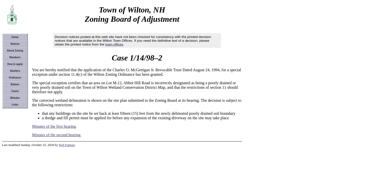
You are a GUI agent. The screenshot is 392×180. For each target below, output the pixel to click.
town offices (114, 44)
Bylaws (15, 84)
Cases (14, 91)
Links (15, 104)
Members (15, 57)
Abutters (15, 71)
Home (15, 37)
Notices (15, 43)
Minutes (15, 97)
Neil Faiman (67, 145)
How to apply (15, 64)
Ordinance (15, 77)
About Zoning (15, 50)
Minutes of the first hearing (54, 126)
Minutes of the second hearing (56, 135)
